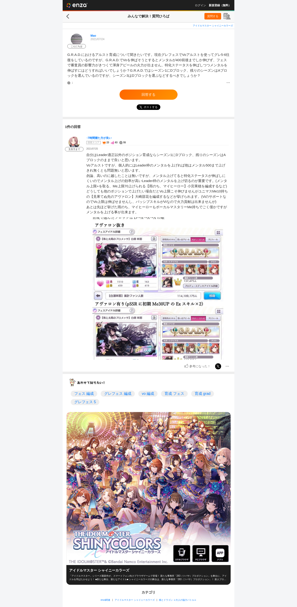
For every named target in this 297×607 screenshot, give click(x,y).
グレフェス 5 (85, 402)
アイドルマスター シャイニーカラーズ (213, 25)
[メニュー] (228, 83)
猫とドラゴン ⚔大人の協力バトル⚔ (177, 600)
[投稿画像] (157, 288)
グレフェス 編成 (117, 394)
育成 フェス (174, 394)
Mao (93, 35)
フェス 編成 (84, 394)
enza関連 (105, 600)
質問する (212, 16)
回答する (148, 94)
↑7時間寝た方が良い (99, 138)
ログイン (200, 5)
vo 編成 (148, 394)
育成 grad (202, 394)
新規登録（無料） (220, 5)
